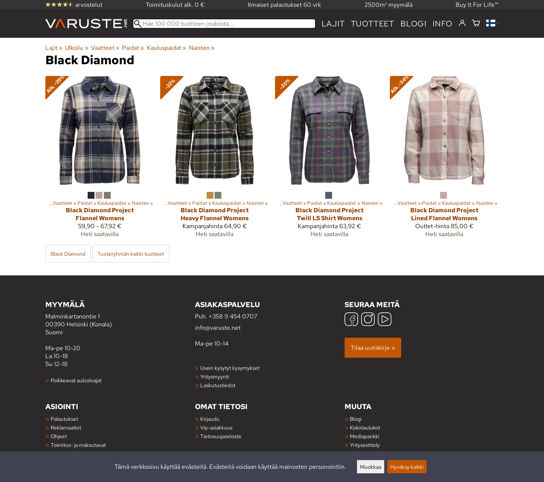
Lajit (333, 24)
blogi (413, 24)
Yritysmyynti (214, 376)
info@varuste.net (218, 328)
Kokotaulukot (365, 427)
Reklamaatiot (66, 427)
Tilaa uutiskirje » (373, 348)
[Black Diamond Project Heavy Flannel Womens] (214, 160)
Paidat (133, 48)
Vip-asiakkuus (216, 427)
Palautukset (64, 418)
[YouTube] (384, 320)
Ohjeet (59, 436)
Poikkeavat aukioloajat (76, 380)
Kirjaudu (209, 418)
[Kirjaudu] (462, 23)
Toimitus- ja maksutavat (78, 444)
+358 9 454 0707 (233, 316)
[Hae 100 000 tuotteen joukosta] (224, 23)
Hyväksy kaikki (406, 466)
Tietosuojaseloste (220, 436)
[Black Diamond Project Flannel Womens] (99, 160)
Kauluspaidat (166, 48)
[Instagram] (368, 320)
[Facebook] (351, 320)
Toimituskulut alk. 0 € (175, 5)
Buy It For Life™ (477, 5)
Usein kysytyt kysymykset (230, 367)
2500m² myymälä (389, 5)
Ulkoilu (76, 48)
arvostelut (73, 5)
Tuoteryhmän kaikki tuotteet (130, 253)
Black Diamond (68, 253)
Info (443, 24)
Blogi (356, 418)
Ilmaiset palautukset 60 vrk (284, 5)
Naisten (202, 48)
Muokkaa (370, 466)
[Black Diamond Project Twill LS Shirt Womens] (329, 160)
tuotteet (372, 24)
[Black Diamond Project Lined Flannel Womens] (444, 160)
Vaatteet (105, 48)
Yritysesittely (365, 444)
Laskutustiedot (217, 385)
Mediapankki (364, 436)
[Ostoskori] (476, 23)
